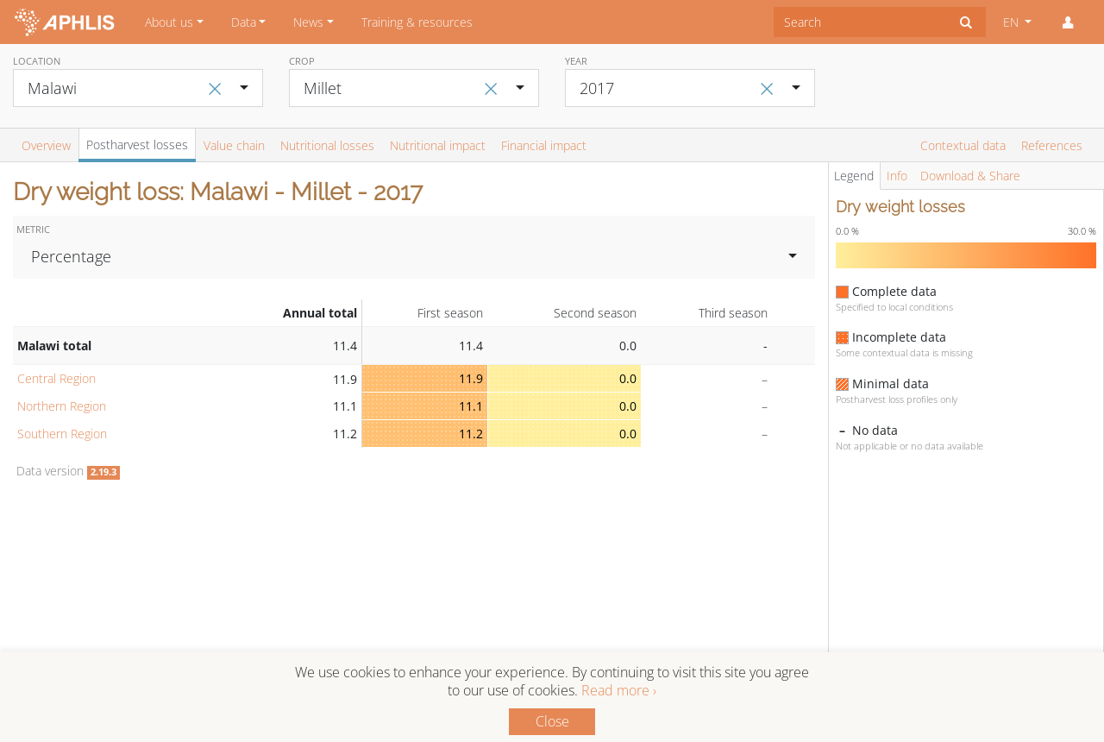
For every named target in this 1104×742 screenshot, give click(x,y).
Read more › (618, 690)
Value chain (234, 145)
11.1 (471, 406)
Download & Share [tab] (970, 175)
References (1051, 145)
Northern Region (61, 406)
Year (576, 60)
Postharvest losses (137, 144)
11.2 (471, 433)
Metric (33, 229)
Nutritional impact (438, 145)
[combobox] (860, 22)
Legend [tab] (854, 175)
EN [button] (1012, 22)
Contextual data (963, 145)
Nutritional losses (327, 145)
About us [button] (169, 22)
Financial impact (543, 145)
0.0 (628, 378)
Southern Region (62, 433)
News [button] (308, 22)
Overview (46, 145)
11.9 (471, 378)
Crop (302, 60)
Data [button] (243, 22)
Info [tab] (897, 175)
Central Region (56, 378)
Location (36, 60)
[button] (1067, 22)
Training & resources (417, 22)
